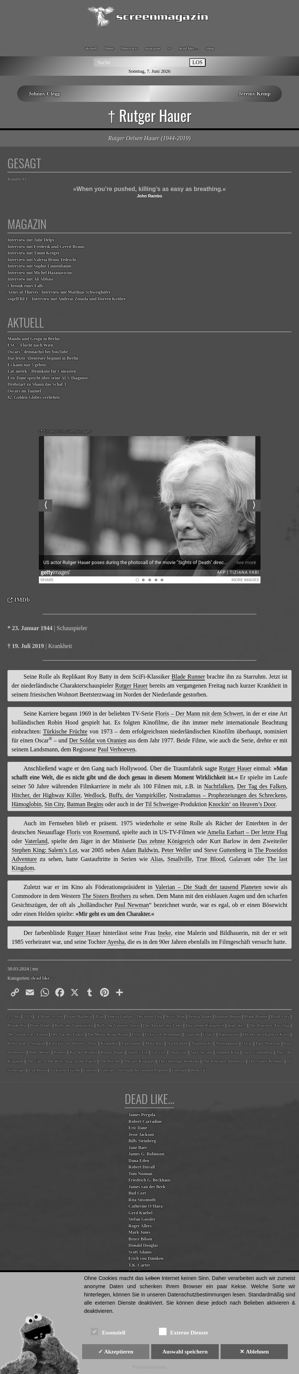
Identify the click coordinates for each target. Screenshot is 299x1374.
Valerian (90, 1070)
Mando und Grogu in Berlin (33, 339)
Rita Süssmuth (142, 1200)
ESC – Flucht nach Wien (30, 345)
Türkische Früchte (65, 1070)
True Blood (37, 1070)
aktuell (91, 48)
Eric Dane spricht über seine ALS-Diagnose (47, 378)
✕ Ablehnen (254, 1352)
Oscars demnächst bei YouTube (37, 351)
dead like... (42, 978)
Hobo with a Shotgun (26, 1043)
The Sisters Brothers (265, 1061)
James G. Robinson (146, 1154)
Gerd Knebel (140, 1213)
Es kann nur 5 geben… (28, 365)
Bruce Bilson (140, 1239)
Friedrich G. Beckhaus (149, 1180)
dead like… (188, 48)
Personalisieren (150, 1367)
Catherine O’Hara (145, 1206)
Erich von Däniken (145, 1258)
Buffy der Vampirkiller (73, 1025)
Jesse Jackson (141, 1134)
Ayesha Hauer (200, 1016)
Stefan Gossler (141, 1219)
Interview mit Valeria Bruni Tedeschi (41, 259)
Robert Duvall (141, 1167)
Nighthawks (201, 1043)
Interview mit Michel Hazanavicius (40, 272)
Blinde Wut (17, 1025)
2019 (28, 1016)
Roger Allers (140, 1226)
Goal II (209, 1034)
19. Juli (13, 1016)
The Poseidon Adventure (224, 1061)
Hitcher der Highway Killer (266, 1034)
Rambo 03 (17, 179)
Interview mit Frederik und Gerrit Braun (45, 246)
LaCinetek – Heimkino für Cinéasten (41, 371)
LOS (197, 62)
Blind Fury (280, 1016)
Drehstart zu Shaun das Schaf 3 (36, 384)
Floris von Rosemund (163, 1034)
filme (109, 48)
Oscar (247, 1043)
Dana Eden (138, 1160)
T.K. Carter (139, 1265)
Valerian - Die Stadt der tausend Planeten (134, 1070)
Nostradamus (227, 1043)
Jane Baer (137, 1147)
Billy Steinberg (142, 1141)
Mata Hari (154, 1043)
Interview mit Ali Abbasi (30, 279)
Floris (136, 1034)
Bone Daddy (41, 1025)
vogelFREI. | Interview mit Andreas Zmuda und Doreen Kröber (66, 299)
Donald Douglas (143, 1245)
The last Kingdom (139, 1061)
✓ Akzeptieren (115, 1352)
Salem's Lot (138, 1052)
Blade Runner (255, 1016)
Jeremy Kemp (255, 94)
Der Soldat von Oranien (27, 1034)
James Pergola (141, 1114)
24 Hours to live (49, 1016)
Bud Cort (137, 1193)
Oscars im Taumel (24, 391)
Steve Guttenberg (257, 1052)
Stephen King (227, 1052)
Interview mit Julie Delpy (31, 240)
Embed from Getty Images (68, 431)
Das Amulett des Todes (162, 1025)
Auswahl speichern (185, 1352)
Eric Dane (137, 1128)
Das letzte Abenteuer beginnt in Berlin (42, 358)
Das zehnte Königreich (205, 1025)
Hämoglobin (229, 1034)
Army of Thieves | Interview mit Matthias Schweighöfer (59, 292)
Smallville (178, 1052)
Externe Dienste (183, 1331)
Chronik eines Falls (25, 286)
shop (210, 48)
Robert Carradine (145, 1121)
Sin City (159, 1052)
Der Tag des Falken (67, 1034)
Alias (99, 1016)
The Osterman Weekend (178, 1061)
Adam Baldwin (79, 1016)
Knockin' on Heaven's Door (73, 1043)
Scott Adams (140, 1252)
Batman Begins (228, 1016)
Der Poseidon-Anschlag (269, 1025)
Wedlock (197, 1070)
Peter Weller (39, 1052)
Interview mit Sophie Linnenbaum (39, 266)
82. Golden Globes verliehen (33, 397)
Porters (60, 1052)
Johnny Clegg (44, 94)
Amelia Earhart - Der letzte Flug (134, 1016)
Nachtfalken (177, 1043)
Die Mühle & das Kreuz (108, 1034)
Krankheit (109, 1043)
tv (169, 48)
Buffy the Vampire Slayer (118, 1025)
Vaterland (179, 1070)
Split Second (201, 1052)
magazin (152, 48)
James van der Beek (146, 1186)
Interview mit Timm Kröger (33, 253)
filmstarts (129, 48)
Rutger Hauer (112, 1052)
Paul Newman (268, 1043)
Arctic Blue (175, 1016)
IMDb (22, 600)
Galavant (192, 1034)
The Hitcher (110, 1061)
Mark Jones (139, 1232)
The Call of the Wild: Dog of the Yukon (61, 1061)
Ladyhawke (131, 1043)
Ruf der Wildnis (83, 1052)
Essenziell (108, 1331)
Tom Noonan (140, 1173)
